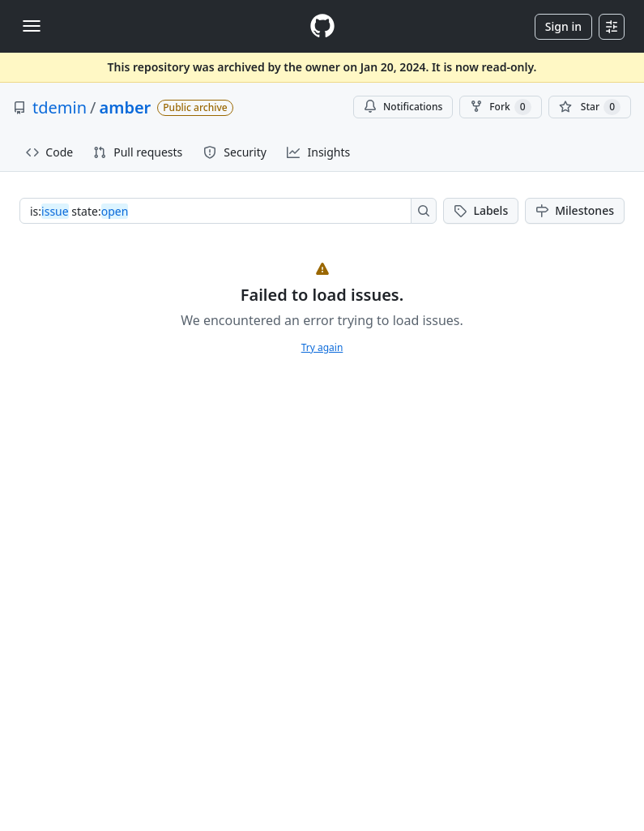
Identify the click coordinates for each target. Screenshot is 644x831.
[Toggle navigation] (31, 26)
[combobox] (220, 211)
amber (125, 107)
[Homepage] (322, 26)
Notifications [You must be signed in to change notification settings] (403, 107)
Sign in (563, 26)
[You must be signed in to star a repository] (589, 107)
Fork (500, 107)
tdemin (59, 107)
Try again (322, 347)
